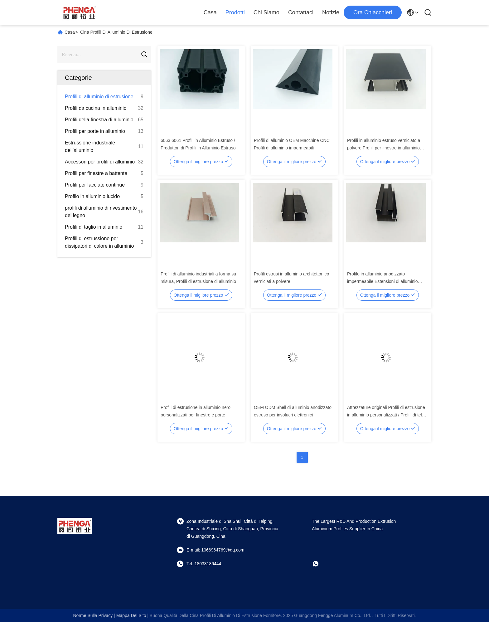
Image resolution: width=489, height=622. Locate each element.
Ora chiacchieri (372, 12)
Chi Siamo (266, 12)
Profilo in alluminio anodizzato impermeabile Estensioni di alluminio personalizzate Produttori (382, 281)
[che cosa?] (320, 563)
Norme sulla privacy (93, 615)
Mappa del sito (131, 615)
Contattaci (300, 12)
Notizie (330, 12)
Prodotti (235, 12)
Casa (210, 12)
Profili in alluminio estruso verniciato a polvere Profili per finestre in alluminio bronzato (383, 148)
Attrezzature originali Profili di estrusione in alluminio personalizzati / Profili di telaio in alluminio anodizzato (387, 415)
